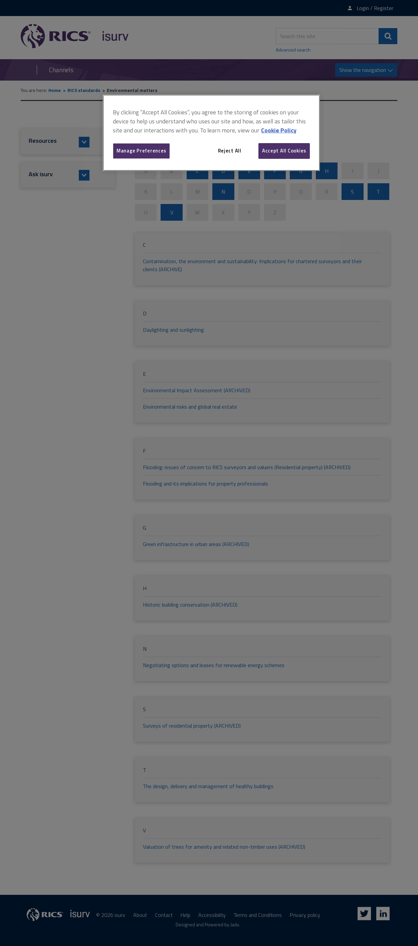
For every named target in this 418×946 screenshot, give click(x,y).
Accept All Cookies (284, 150)
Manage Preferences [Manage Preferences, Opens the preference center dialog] (141, 150)
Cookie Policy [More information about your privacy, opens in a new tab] (278, 130)
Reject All (229, 150)
